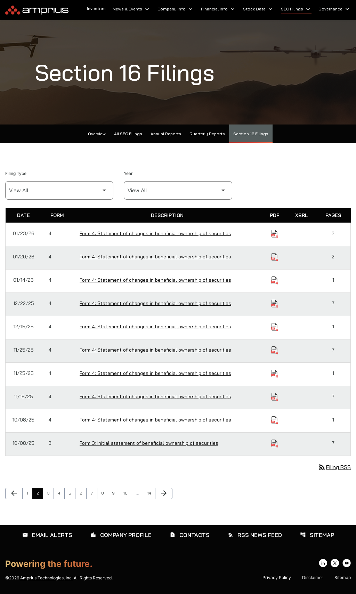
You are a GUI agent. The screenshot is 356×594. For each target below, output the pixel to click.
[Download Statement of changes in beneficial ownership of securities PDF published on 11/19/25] (274, 397)
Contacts (190, 534)
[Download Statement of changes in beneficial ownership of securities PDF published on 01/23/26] (274, 234)
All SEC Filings (128, 133)
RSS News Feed (255, 534)
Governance (334, 9)
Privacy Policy (276, 578)
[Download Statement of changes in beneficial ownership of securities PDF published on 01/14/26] (274, 280)
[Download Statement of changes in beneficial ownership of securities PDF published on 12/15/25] (274, 327)
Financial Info (218, 9)
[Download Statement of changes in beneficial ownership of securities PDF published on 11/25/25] (274, 350)
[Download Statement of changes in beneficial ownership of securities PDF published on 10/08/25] (274, 420)
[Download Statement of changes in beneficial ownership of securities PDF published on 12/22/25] (274, 304)
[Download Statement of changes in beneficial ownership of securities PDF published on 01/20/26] (274, 257)
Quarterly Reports (207, 133)
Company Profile (121, 534)
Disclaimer (312, 578)
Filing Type (15, 173)
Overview (97, 133)
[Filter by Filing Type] (59, 190)
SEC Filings (296, 9)
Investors (96, 8)
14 (151, 493)
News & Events (132, 9)
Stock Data (258, 9)
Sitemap (317, 534)
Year (128, 173)
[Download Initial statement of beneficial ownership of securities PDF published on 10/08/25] (274, 444)
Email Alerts (47, 534)
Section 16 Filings (250, 133)
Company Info (175, 9)
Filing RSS (334, 467)
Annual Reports (166, 133)
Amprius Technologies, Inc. (46, 577)
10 (127, 493)
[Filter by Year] (178, 190)
